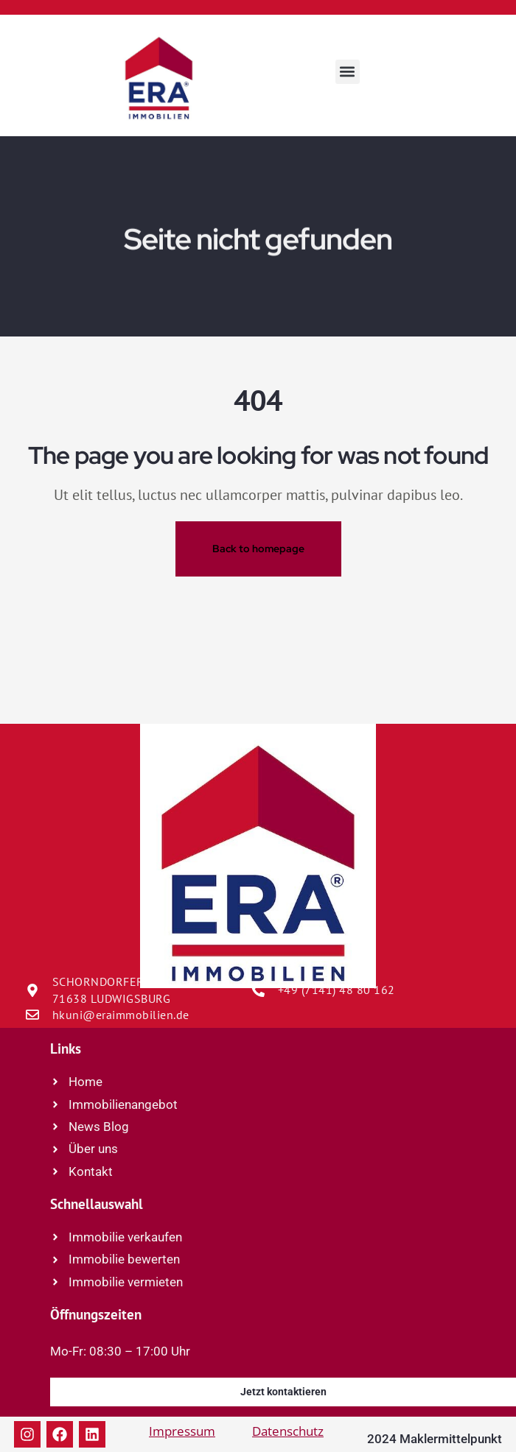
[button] (347, 72)
